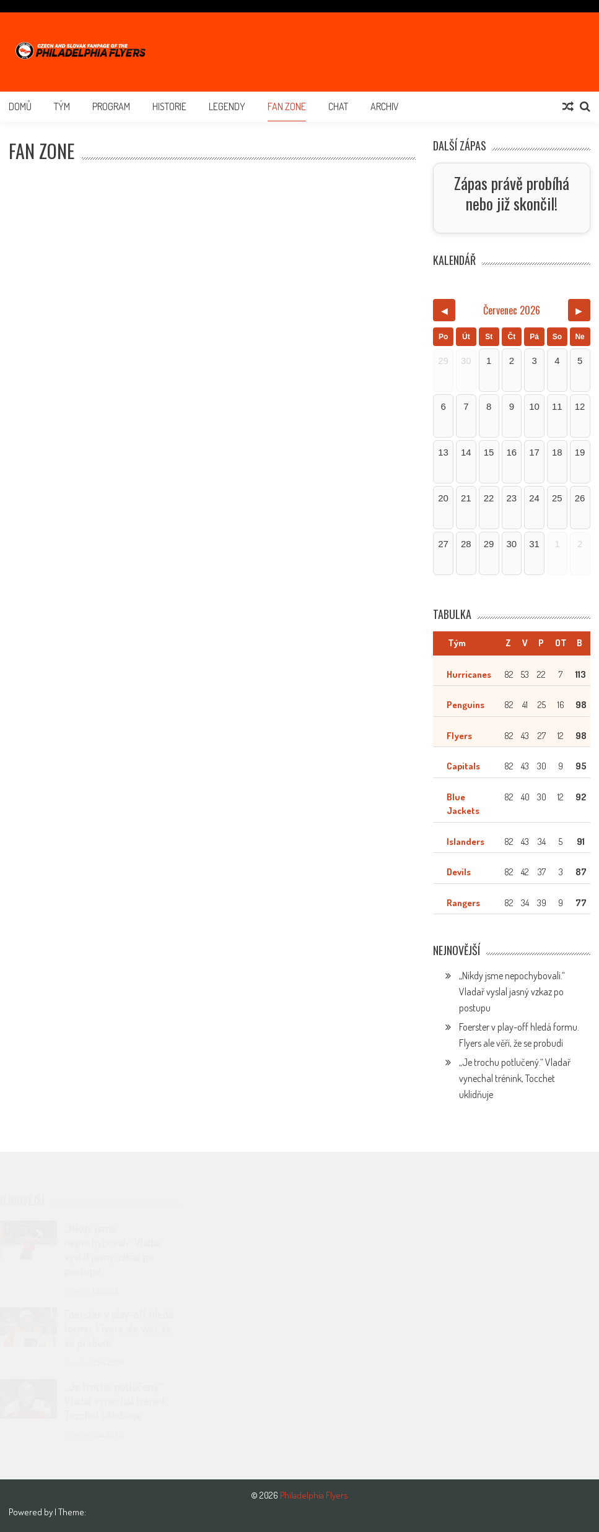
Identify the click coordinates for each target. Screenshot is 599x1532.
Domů (20, 106)
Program (111, 106)
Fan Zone (287, 106)
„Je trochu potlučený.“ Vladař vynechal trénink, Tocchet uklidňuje (515, 1078)
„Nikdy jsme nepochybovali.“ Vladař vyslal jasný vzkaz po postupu (512, 991)
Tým (62, 106)
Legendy (227, 106)
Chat (338, 106)
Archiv (384, 106)
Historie (169, 106)
